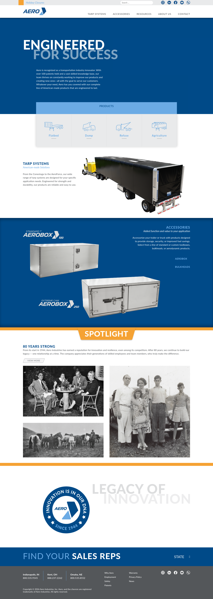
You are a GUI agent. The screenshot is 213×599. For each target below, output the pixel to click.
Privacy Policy (135, 577)
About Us (164, 13)
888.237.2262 (54, 577)
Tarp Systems (97, 13)
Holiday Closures (35, 2)
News (131, 581)
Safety (107, 581)
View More (33, 360)
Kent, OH (52, 574)
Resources (144, 13)
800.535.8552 (77, 577)
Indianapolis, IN (31, 574)
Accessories (121, 13)
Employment (110, 577)
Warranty (133, 573)
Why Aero (109, 573)
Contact (184, 13)
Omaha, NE (76, 574)
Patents (107, 585)
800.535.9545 (30, 577)
